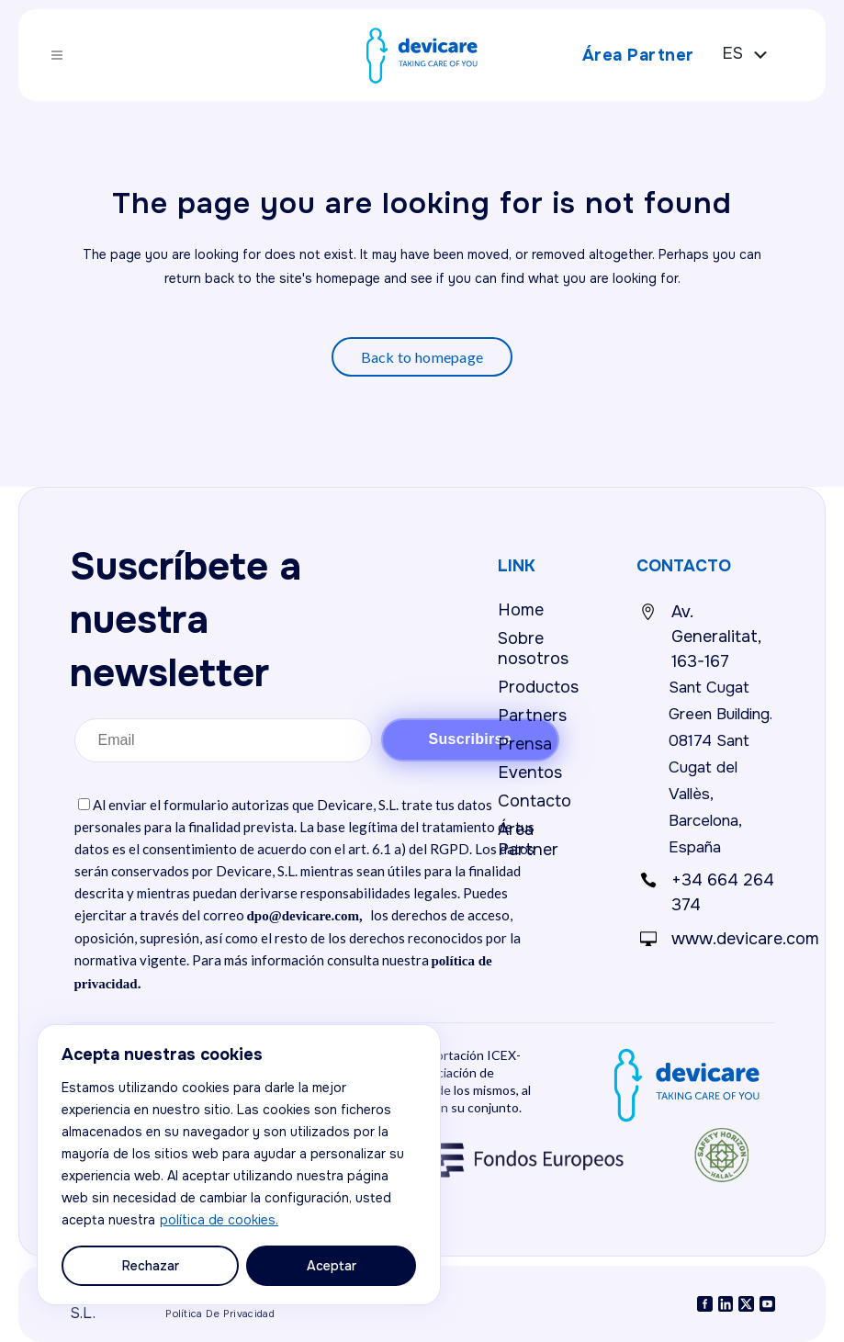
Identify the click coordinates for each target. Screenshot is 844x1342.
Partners (532, 715)
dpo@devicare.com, (305, 915)
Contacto (534, 801)
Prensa (525, 744)
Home (521, 610)
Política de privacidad (220, 1313)
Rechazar (150, 1265)
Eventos (530, 772)
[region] (239, 1164)
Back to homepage (422, 357)
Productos (538, 687)
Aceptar (331, 1265)
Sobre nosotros (533, 648)
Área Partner (630, 55)
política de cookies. (219, 1220)
